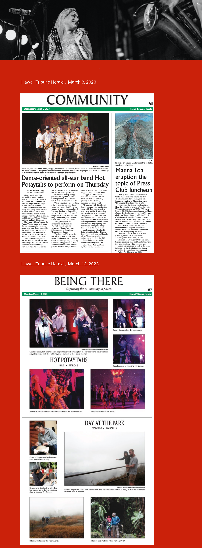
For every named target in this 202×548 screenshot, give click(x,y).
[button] (198, 4)
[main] (101, 82)
